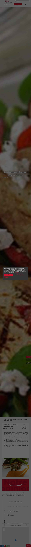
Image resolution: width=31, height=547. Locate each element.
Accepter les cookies (8, 274)
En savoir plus (16, 272)
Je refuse (6, 277)
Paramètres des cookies (19, 274)
